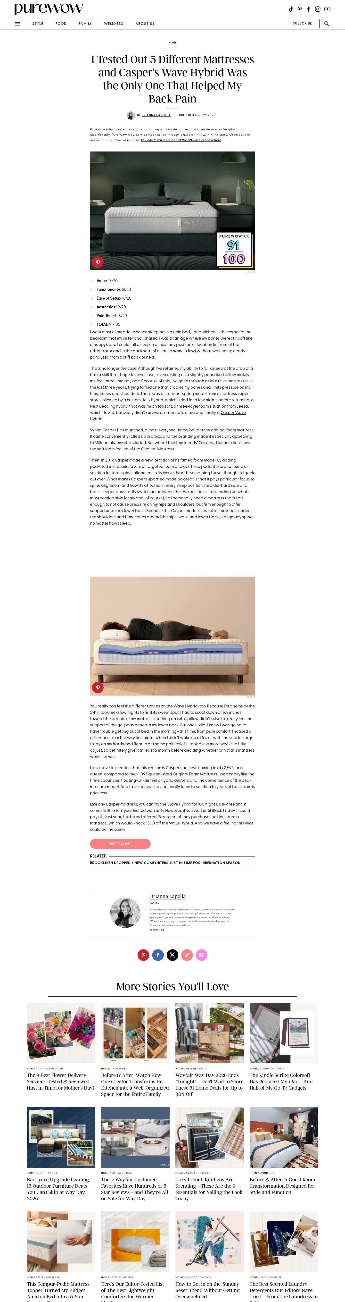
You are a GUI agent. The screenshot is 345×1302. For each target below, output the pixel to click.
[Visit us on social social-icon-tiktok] (291, 9)
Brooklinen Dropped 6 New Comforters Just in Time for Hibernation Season (165, 863)
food (61, 24)
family (85, 24)
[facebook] (158, 955)
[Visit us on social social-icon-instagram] (318, 9)
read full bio (157, 930)
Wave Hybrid (175, 473)
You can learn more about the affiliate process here (181, 140)
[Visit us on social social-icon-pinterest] (299, 9)
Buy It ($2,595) (120, 844)
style (37, 24)
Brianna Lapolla (156, 115)
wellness (113, 24)
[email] (201, 955)
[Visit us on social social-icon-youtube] (327, 9)
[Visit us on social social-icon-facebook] (308, 9)
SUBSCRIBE (302, 23)
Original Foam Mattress (195, 774)
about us (145, 24)
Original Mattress (157, 449)
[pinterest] (98, 262)
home (173, 43)
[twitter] (172, 955)
